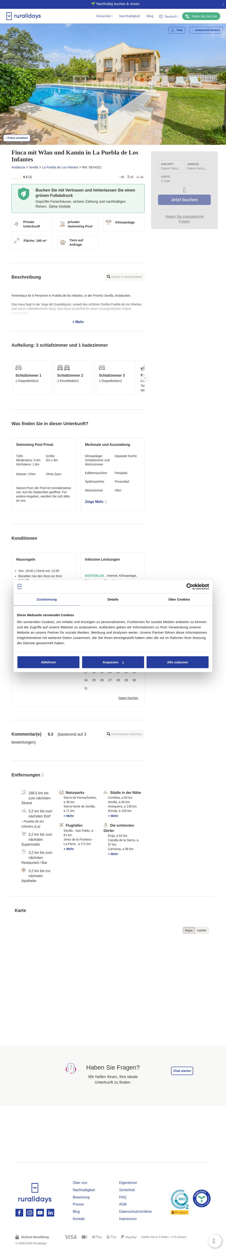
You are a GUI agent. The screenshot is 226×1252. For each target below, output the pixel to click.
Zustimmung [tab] (47, 599)
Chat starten (182, 1071)
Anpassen (113, 662)
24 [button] (86, 680)
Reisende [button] (104, 16)
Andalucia (18, 167)
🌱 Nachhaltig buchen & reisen (111, 4)
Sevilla (33, 167)
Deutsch (169, 16)
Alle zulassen (177, 662)
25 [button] (94, 680)
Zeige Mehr (96, 502)
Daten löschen (128, 698)
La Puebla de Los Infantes (60, 167)
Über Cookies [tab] (179, 599)
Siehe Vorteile (60, 206)
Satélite (202, 930)
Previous (11, 377)
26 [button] (102, 680)
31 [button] (86, 688)
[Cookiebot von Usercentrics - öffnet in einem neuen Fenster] (189, 586)
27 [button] (110, 680)
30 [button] (134, 680)
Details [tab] (113, 599)
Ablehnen (48, 662)
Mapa (188, 930)
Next (144, 377)
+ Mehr (78, 308)
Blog (150, 16)
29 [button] (126, 680)
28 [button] (118, 680)
